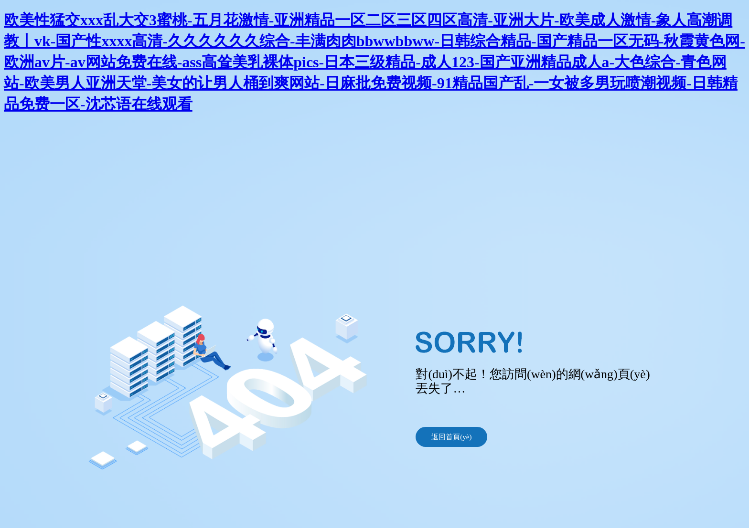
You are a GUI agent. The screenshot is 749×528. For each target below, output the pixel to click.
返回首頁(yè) (451, 437)
